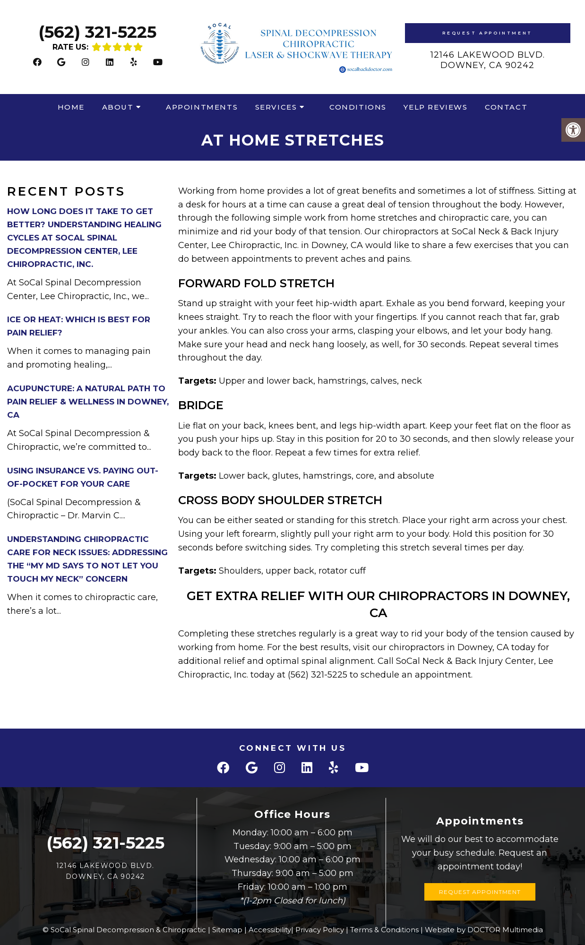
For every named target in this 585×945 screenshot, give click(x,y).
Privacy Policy (319, 929)
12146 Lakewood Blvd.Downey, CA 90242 (487, 60)
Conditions (358, 107)
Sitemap (227, 929)
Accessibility (270, 929)
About (118, 107)
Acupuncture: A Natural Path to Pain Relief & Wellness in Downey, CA (88, 402)
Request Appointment (487, 32)
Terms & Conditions (384, 929)
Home (71, 107)
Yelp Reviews (435, 107)
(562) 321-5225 (97, 32)
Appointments (202, 107)
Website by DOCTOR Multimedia (484, 929)
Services (276, 107)
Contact (506, 107)
